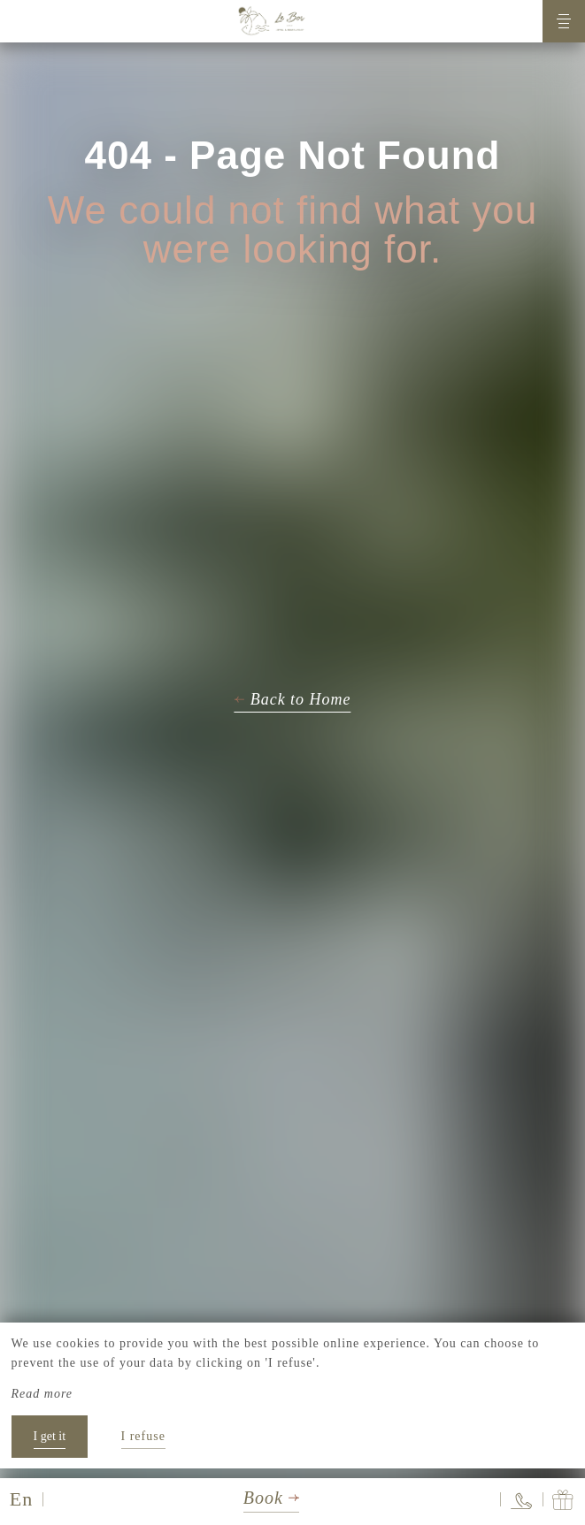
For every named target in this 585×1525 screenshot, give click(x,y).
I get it (50, 1436)
